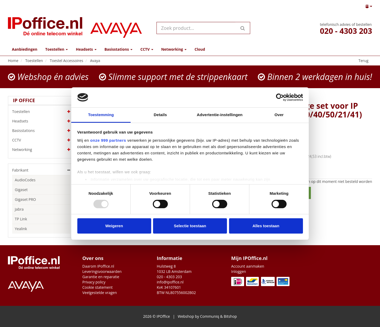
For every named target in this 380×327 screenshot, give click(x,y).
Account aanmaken (247, 266)
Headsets (41, 121)
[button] (368, 6)
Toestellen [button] (56, 49)
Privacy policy (94, 282)
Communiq (209, 316)
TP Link (21, 218)
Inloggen (238, 271)
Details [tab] (160, 114)
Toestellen (41, 111)
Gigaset (21, 189)
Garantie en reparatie (100, 276)
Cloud (199, 49)
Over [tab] (279, 114)
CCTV (41, 140)
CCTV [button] (146, 49)
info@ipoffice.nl (170, 282)
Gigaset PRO (25, 199)
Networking (41, 149)
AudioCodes (25, 179)
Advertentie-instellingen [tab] (220, 114)
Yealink (21, 228)
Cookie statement (97, 287)
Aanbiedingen (24, 49)
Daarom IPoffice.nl (98, 266)
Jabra (19, 209)
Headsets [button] (86, 49)
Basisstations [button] (118, 49)
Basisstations (41, 130)
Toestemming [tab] (101, 114)
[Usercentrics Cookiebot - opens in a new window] (280, 97)
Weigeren (114, 226)
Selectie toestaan (190, 226)
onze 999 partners (108, 140)
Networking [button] (174, 49)
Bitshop (230, 316)
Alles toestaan (266, 226)
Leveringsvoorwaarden (102, 271)
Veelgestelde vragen (99, 292)
